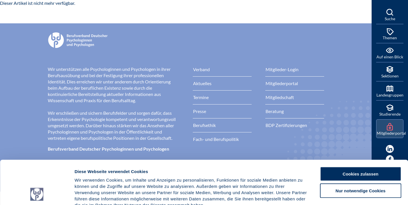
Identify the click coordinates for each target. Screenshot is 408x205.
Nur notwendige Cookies (360, 149)
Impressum (87, 170)
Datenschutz (116, 170)
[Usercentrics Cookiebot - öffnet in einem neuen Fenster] (37, 194)
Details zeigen (302, 193)
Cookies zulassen (360, 132)
